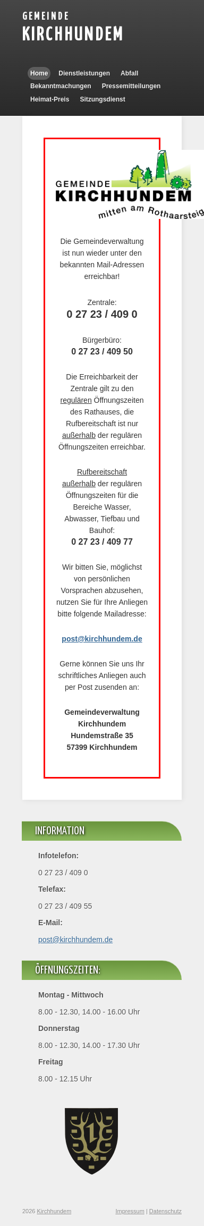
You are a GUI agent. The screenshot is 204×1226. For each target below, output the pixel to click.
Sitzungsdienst (102, 99)
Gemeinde (46, 17)
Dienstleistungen (84, 73)
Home (39, 73)
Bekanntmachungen (60, 86)
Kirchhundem (73, 35)
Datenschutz (165, 1211)
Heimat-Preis (49, 99)
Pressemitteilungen (131, 86)
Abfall (129, 73)
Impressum (129, 1211)
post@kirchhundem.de (75, 939)
